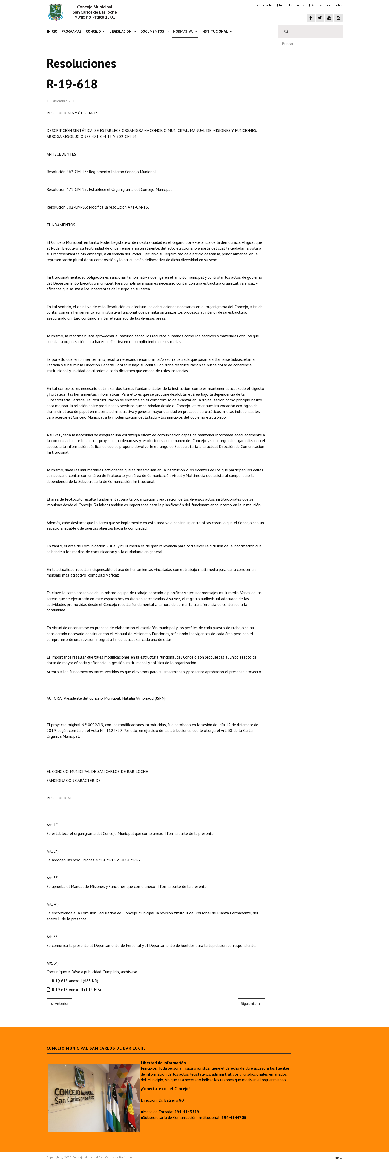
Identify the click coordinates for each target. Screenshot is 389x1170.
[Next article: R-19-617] (251, 1003)
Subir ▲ (337, 1158)
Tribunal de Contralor (293, 5)
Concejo (93, 31)
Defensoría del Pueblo (327, 5)
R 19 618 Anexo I (72, 980)
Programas (72, 31)
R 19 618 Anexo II (74, 989)
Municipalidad (266, 5)
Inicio (52, 31)
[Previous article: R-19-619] (59, 1003)
